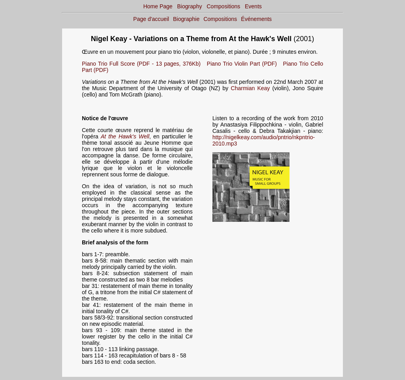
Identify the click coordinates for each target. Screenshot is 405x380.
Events (253, 6)
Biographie (186, 19)
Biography (189, 6)
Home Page (157, 6)
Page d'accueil (151, 19)
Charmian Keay (250, 88)
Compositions (223, 6)
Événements (256, 19)
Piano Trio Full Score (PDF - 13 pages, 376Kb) (141, 63)
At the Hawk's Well (125, 136)
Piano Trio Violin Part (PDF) (242, 63)
